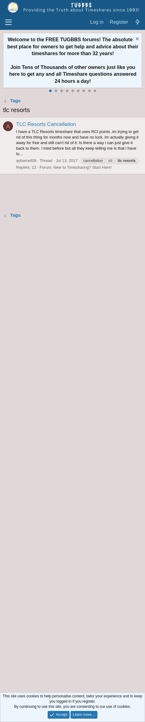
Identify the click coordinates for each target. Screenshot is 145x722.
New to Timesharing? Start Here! (82, 167)
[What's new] (137, 22)
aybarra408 (26, 160)
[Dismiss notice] (136, 39)
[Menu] (8, 22)
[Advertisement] (72, 456)
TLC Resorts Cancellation (46, 124)
